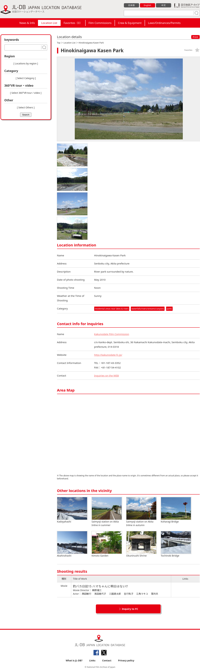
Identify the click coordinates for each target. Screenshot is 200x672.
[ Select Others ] (25, 107)
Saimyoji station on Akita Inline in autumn (141, 512)
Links (92, 660)
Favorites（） (73, 23)
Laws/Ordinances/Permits (164, 23)
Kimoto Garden (107, 544)
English (147, 5)
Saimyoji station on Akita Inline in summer (107, 512)
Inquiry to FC (130, 609)
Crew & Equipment (130, 23)
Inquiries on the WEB (106, 375)
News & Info (27, 23)
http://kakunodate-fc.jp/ (108, 354)
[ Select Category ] (26, 78)
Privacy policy (126, 660)
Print (195, 37)
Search (25, 114)
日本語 (131, 5)
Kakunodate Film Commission (111, 334)
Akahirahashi (72, 544)
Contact (106, 660)
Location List (49, 23)
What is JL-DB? (74, 660)
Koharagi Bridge (176, 510)
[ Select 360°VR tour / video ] (26, 92)
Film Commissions (100, 23)
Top (58, 42)
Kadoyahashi (72, 510)
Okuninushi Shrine (141, 544)
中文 (163, 5)
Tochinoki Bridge (176, 544)
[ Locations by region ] (26, 63)
